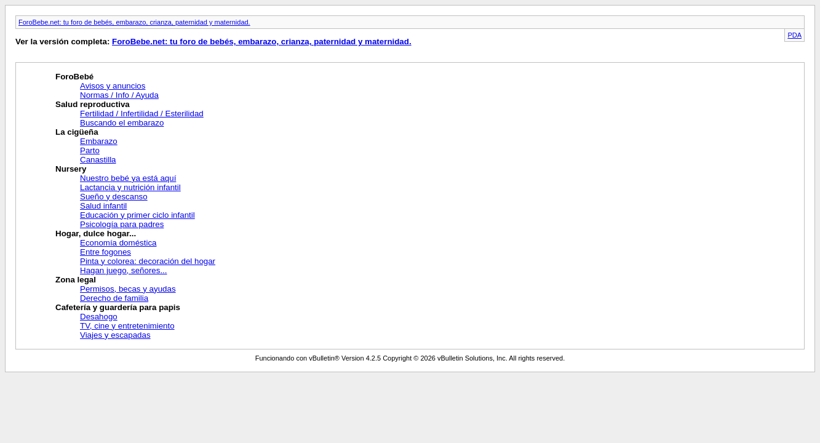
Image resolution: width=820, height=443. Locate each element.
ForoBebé (74, 76)
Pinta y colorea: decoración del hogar (147, 261)
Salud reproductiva (92, 104)
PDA (794, 35)
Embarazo (98, 141)
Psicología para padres (122, 224)
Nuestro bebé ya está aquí (128, 178)
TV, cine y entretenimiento (127, 325)
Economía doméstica (118, 242)
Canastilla (98, 159)
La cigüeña (76, 132)
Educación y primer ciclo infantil (137, 215)
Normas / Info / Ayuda (119, 95)
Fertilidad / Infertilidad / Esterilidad (142, 113)
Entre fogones (105, 252)
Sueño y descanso (114, 196)
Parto (90, 150)
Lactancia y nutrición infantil (130, 187)
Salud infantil (103, 205)
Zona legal (75, 279)
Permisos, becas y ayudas (128, 288)
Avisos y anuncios (112, 85)
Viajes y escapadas (115, 335)
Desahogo (98, 316)
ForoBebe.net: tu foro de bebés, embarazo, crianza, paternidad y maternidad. (134, 22)
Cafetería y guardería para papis (117, 307)
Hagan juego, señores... (123, 270)
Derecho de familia (114, 298)
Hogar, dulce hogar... (95, 233)
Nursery (70, 169)
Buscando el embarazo (122, 122)
